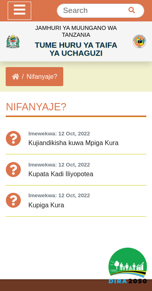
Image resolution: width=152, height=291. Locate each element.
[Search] (100, 11)
